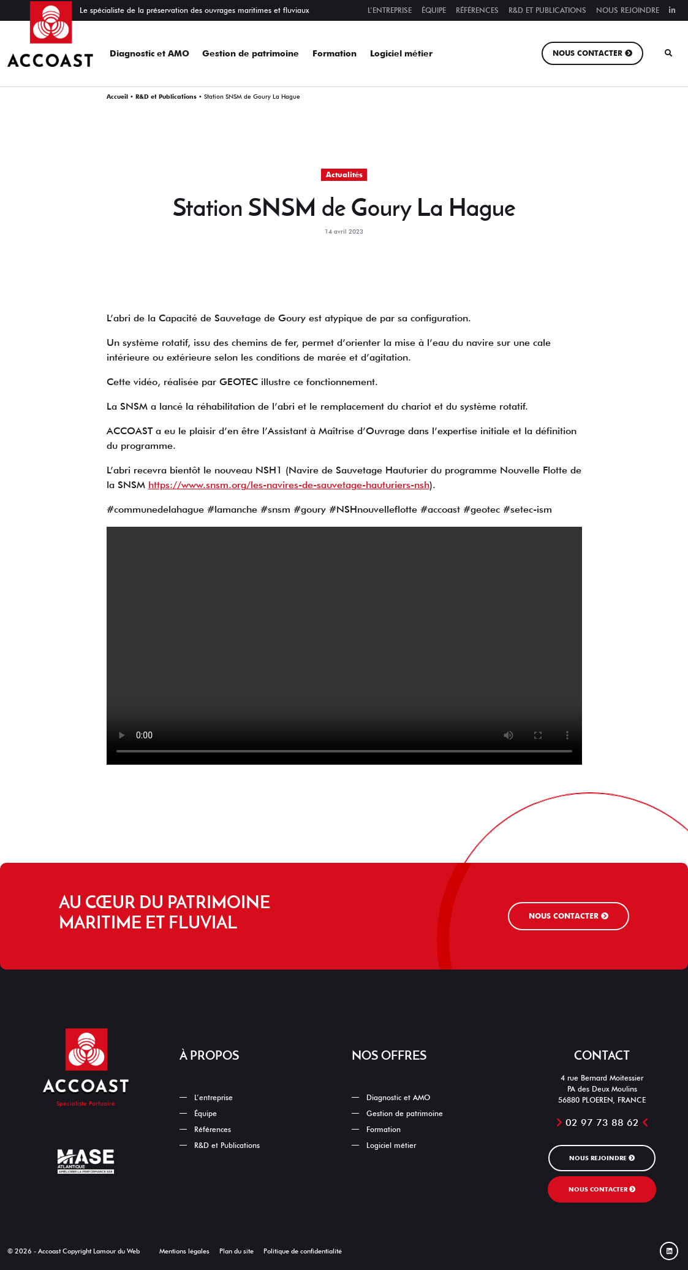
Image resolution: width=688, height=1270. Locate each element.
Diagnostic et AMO (149, 53)
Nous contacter (587, 53)
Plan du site (236, 1251)
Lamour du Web (116, 1251)
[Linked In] (669, 1251)
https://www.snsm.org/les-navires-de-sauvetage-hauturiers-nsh (288, 485)
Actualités (344, 174)
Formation (334, 53)
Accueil (117, 96)
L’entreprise (390, 10)
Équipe (433, 10)
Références (477, 10)
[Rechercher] (668, 53)
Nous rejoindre (627, 10)
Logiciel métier (401, 53)
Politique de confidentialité (302, 1251)
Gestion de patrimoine (250, 53)
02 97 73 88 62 (602, 1122)
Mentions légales (184, 1251)
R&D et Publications (547, 10)
